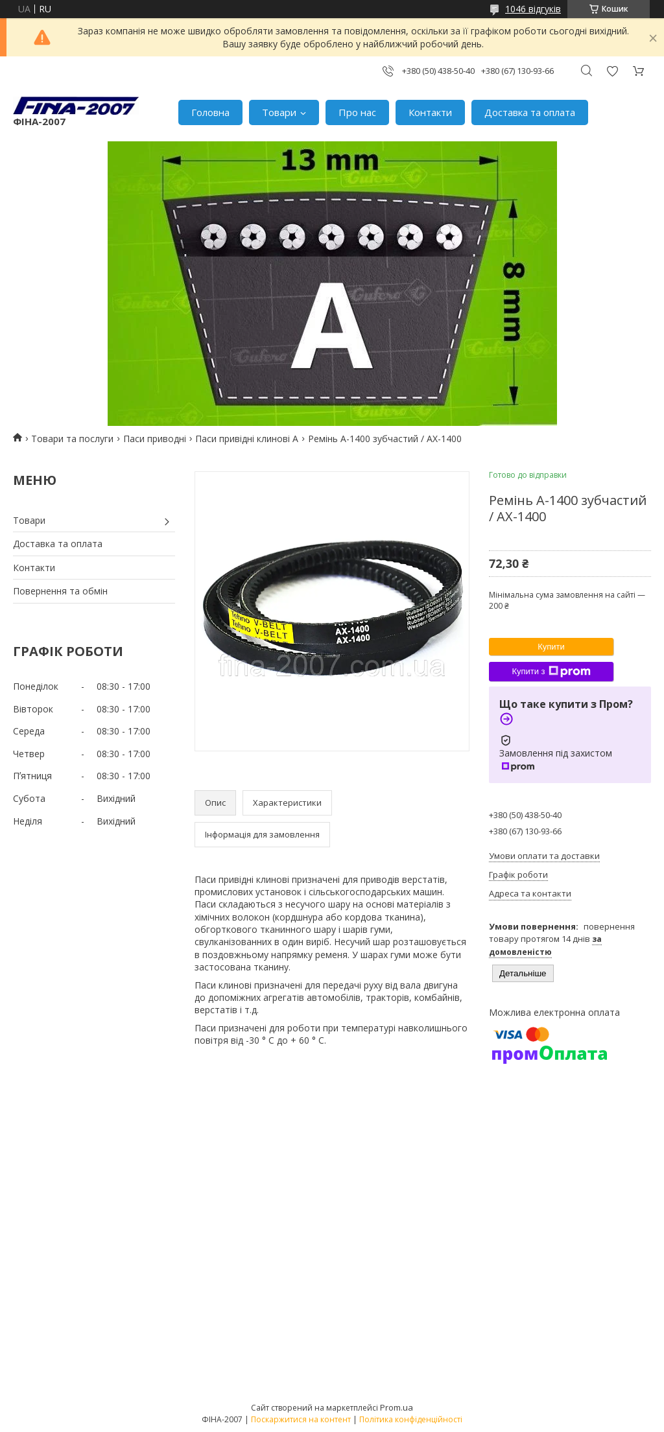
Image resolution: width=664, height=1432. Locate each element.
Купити (551, 646)
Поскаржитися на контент (301, 1419)
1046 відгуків (533, 9)
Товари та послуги (72, 438)
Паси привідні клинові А (246, 438)
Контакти (430, 112)
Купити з (551, 671)
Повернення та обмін (60, 591)
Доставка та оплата (529, 112)
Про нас (357, 112)
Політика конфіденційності (410, 1419)
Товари (279, 112)
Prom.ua (396, 1407)
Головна (210, 112)
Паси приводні (154, 438)
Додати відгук (612, 70)
